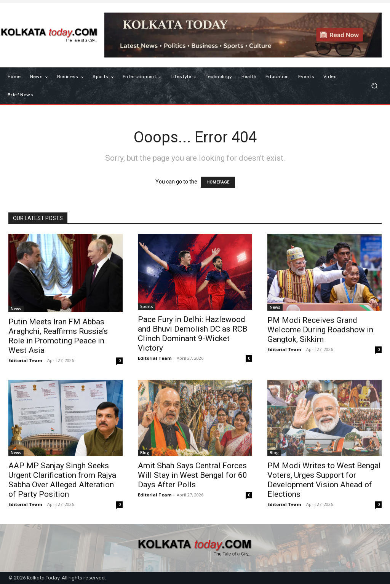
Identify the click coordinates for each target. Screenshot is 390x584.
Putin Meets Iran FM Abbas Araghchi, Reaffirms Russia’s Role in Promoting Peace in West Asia (58, 336)
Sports (146, 306)
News (16, 308)
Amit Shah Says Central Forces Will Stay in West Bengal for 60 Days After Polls (192, 475)
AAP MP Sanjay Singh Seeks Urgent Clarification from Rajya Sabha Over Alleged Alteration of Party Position (62, 480)
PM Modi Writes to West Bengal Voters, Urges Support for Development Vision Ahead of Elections (324, 480)
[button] (374, 86)
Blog (144, 452)
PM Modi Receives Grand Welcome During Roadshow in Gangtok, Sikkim (320, 330)
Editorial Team (25, 360)
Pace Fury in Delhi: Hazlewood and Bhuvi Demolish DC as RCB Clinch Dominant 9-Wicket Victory (192, 334)
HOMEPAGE (217, 182)
